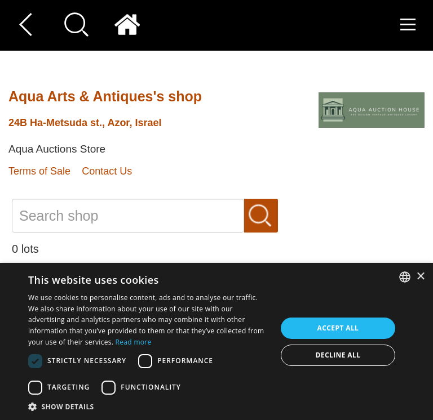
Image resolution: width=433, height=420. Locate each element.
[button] (148, 406)
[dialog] (216, 341)
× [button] (420, 276)
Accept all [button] (338, 328)
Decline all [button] (338, 355)
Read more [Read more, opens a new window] (134, 342)
